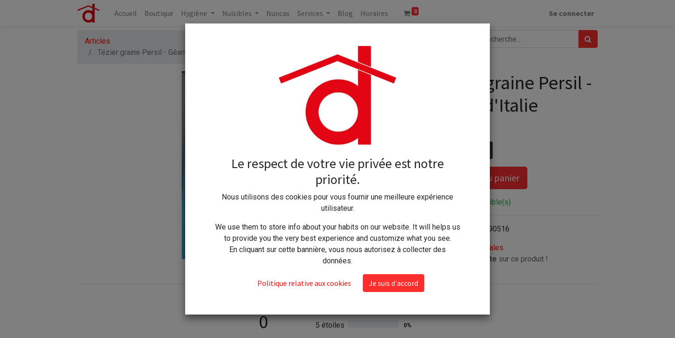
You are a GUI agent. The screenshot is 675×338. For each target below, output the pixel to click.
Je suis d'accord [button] (393, 233)
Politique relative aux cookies (304, 233)
